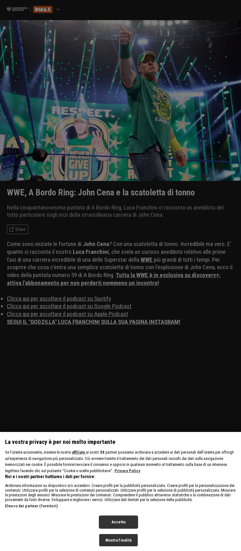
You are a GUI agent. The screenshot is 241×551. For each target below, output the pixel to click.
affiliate (79, 458)
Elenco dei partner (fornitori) (31, 512)
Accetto (118, 528)
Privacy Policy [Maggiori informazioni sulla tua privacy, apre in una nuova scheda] (127, 477)
